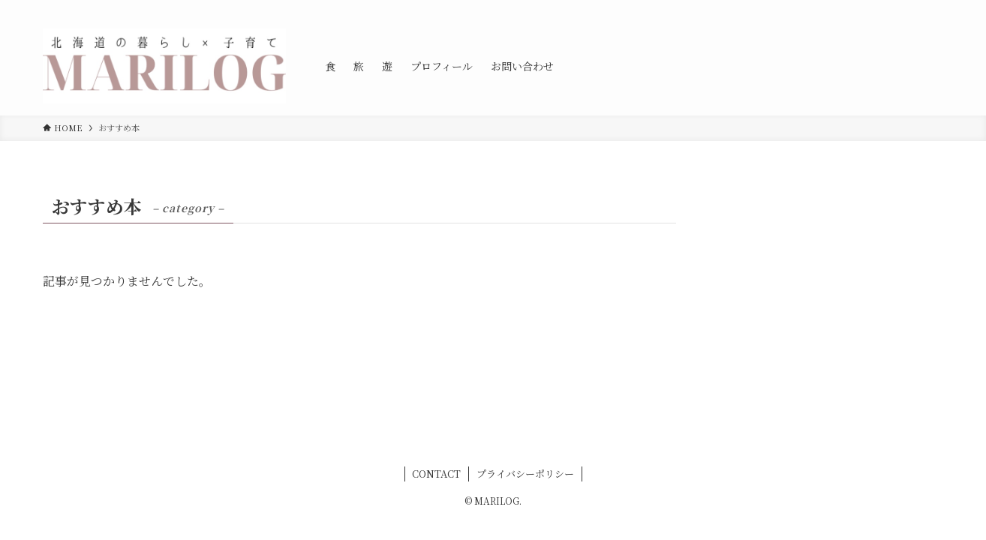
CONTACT (436, 473)
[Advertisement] (829, 282)
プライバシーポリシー (525, 473)
